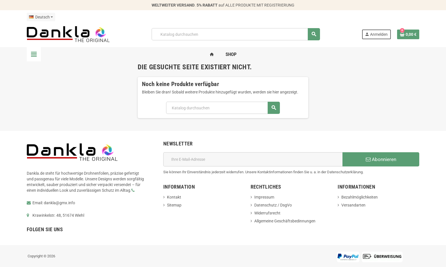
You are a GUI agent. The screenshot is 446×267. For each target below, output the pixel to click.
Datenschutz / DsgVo (273, 205)
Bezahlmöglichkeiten (359, 197)
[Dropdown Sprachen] (41, 17)
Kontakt (174, 197)
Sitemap (174, 205)
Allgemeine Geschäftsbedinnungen (284, 221)
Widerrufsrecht (267, 213)
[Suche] (236, 34)
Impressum (264, 197)
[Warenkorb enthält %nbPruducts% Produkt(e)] (408, 34)
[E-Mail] (252, 159)
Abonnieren (381, 159)
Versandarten (353, 205)
